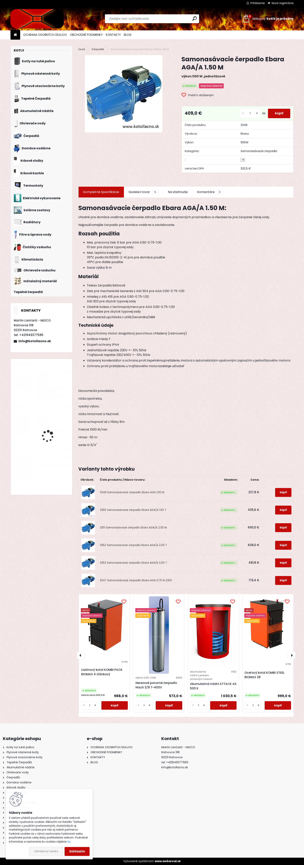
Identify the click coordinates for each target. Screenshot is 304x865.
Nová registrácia (283, 3)
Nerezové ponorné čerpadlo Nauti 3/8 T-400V (156, 685)
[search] (194, 18)
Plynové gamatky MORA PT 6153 (52, 433)
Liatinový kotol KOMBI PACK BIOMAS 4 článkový (102, 672)
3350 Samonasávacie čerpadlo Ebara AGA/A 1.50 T (133, 510)
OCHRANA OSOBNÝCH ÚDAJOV (45, 35)
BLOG (127, 35)
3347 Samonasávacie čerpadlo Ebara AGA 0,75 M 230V (136, 580)
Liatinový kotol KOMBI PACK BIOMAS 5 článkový (52, 464)
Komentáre (210, 192)
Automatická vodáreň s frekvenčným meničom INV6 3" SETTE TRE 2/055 (52, 394)
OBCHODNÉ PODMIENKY (86, 35)
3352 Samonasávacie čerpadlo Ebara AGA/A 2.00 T (133, 545)
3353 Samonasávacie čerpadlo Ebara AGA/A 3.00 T (133, 563)
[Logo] (37, 18)
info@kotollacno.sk (34, 341)
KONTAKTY (113, 35)
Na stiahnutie (178, 192)
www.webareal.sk (168, 861)
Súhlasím (77, 851)
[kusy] (248, 113)
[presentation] (80, 655)
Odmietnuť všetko (46, 851)
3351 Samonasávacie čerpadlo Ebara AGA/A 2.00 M (133, 527)
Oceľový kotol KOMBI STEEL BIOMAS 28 (264, 675)
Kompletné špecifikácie (101, 192)
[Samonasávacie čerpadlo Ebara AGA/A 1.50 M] (123, 93)
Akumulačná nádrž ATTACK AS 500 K (213, 686)
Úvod (81, 49)
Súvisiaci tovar (143, 192)
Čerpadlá (98, 49)
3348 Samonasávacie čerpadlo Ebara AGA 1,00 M (132, 492)
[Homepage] (15, 35)
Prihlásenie (257, 3)
